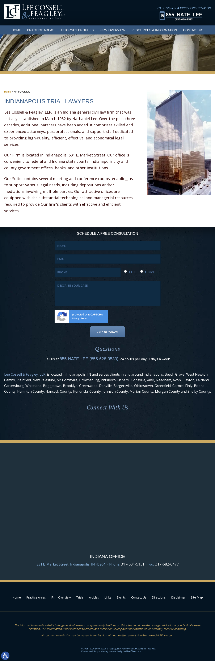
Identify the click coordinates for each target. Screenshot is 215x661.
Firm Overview (112, 30)
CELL (132, 272)
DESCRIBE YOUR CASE (108, 293)
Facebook (91, 423)
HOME (150, 272)
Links (107, 597)
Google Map (107, 532)
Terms (84, 318)
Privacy (75, 318)
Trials (80, 597)
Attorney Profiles (77, 30)
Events (121, 597)
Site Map (197, 597)
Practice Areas (40, 30)
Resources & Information (154, 30)
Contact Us (193, 30)
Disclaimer (178, 597)
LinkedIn (107, 423)
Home (16, 30)
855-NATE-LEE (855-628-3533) (89, 358)
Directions (159, 597)
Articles (94, 597)
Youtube (123, 423)
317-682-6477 (167, 564)
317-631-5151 (132, 564)
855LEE (184, 16)
